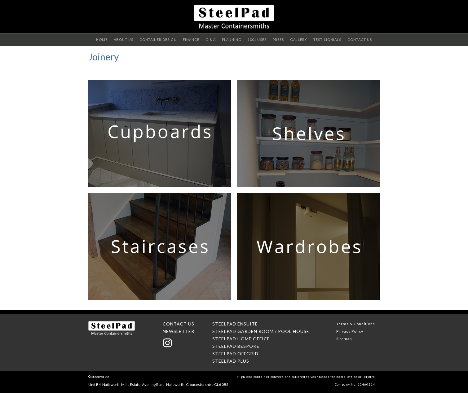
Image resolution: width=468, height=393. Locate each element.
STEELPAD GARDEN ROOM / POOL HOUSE (260, 331)
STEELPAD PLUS (230, 361)
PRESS (278, 39)
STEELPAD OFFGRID (235, 353)
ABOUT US (123, 39)
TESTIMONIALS (327, 39)
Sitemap (344, 338)
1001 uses (257, 39)
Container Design (158, 39)
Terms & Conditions (355, 323)
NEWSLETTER (178, 331)
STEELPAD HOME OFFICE (241, 338)
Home (102, 39)
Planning (231, 39)
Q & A (210, 39)
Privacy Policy (349, 331)
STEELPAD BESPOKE (235, 346)
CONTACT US (359, 39)
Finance (191, 39)
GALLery (298, 39)
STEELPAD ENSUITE (235, 323)
